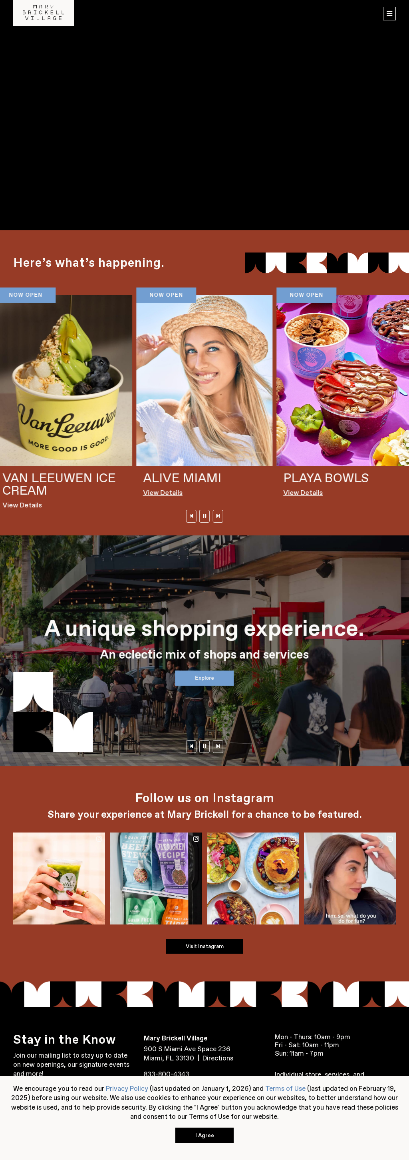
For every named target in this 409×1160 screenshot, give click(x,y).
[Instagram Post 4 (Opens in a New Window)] (350, 878)
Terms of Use (285, 1088)
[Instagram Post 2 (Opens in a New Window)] (156, 878)
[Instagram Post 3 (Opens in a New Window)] (253, 878)
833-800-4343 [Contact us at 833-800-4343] (166, 1074)
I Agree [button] (204, 1135)
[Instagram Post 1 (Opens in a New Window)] (59, 878)
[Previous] (191, 516)
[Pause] (204, 516)
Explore (204, 678)
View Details (22, 505)
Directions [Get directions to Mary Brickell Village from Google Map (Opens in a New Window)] (218, 1058)
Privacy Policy (127, 1088)
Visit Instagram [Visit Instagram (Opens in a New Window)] (205, 946)
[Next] (217, 516)
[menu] (389, 14)
